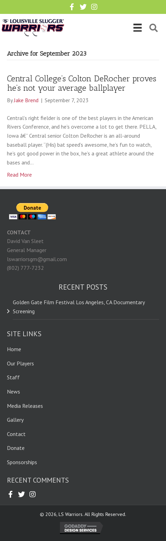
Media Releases (25, 405)
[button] (72, 6)
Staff (13, 377)
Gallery (15, 419)
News (13, 391)
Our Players (20, 363)
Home (14, 349)
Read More (19, 174)
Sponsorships (22, 462)
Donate (16, 447)
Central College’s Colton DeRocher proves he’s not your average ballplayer (81, 82)
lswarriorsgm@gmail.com (37, 259)
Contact (16, 433)
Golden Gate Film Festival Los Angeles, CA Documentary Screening (79, 307)
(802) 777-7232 (25, 267)
